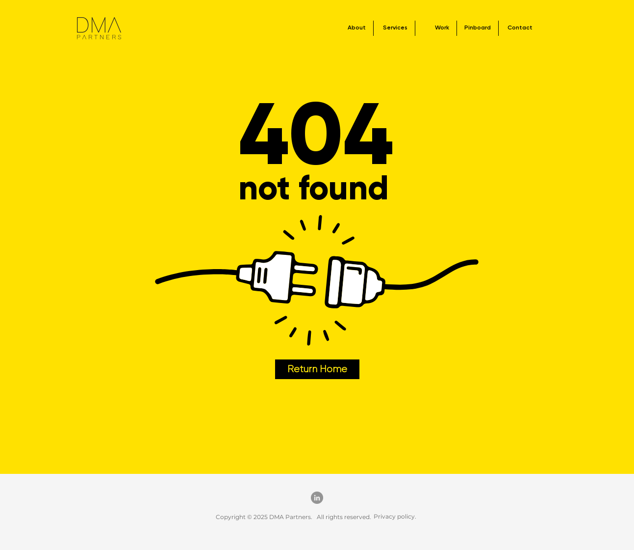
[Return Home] (317, 369)
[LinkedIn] (317, 498)
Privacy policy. (395, 516)
